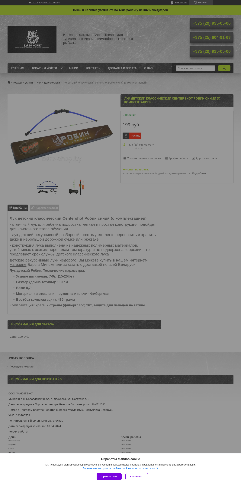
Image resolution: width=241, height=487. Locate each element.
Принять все (109, 476)
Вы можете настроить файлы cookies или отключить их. (119, 468)
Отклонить (136, 476)
